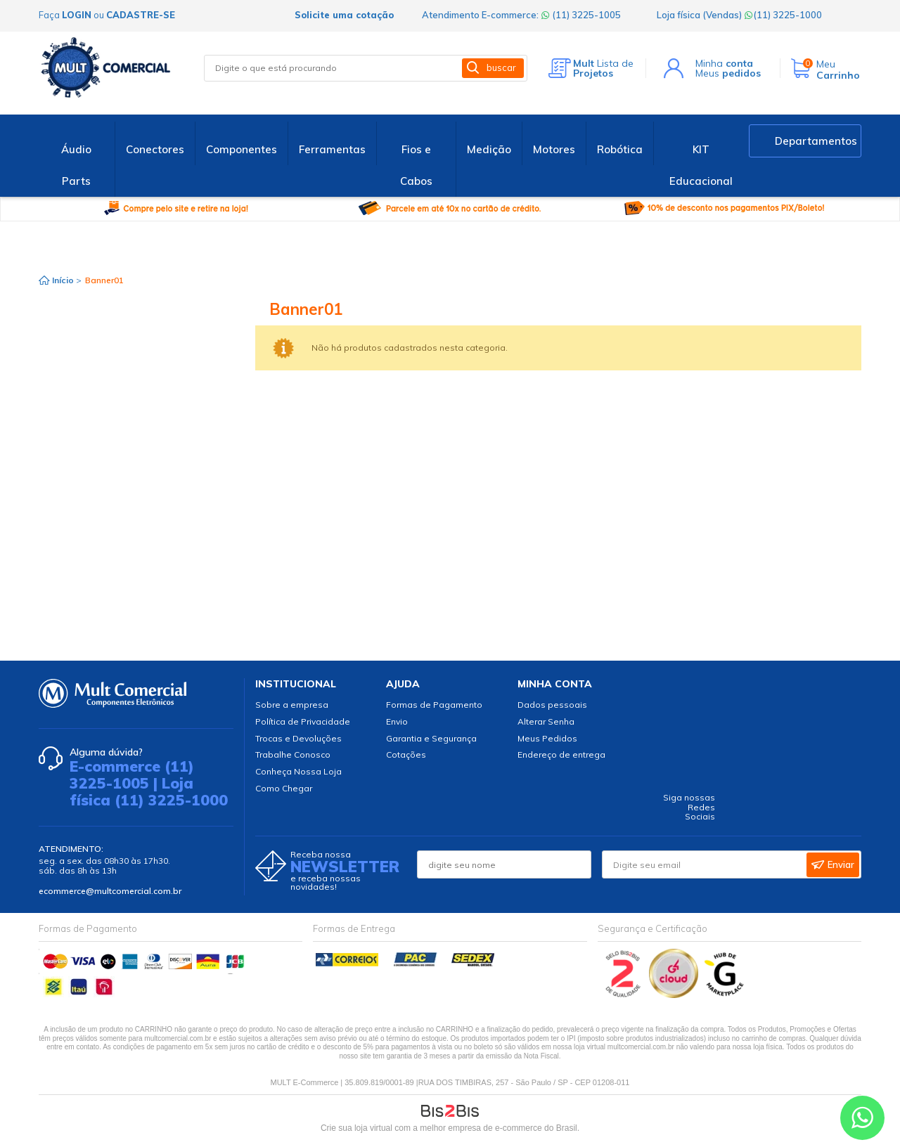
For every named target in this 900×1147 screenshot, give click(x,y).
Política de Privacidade (302, 721)
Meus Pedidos (547, 738)
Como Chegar (283, 788)
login (76, 14)
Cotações (406, 754)
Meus (728, 73)
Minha (724, 63)
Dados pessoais (552, 704)
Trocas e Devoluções (298, 738)
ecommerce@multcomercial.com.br (110, 891)
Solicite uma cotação (344, 14)
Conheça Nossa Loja (298, 771)
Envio (397, 721)
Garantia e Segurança (431, 738)
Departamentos (816, 141)
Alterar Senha (546, 721)
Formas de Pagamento (434, 704)
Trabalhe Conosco (292, 754)
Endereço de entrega (561, 754)
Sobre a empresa (291, 704)
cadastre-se (140, 14)
